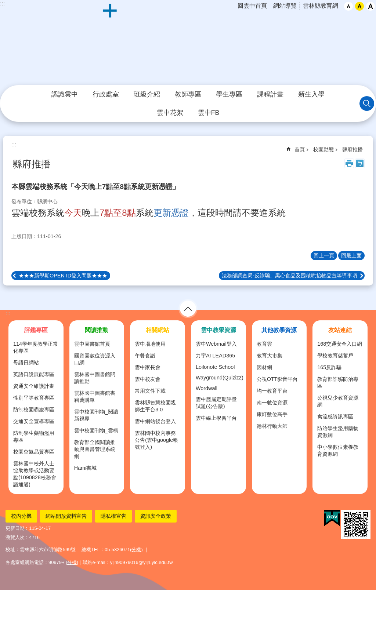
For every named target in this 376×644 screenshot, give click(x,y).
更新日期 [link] (15, 528)
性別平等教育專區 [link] (33, 398)
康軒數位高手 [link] (272, 414)
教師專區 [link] (188, 94)
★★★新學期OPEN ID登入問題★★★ (63, 276)
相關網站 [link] (157, 330)
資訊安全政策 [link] (155, 516)
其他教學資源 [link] (279, 330)
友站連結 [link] (340, 330)
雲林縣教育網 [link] (320, 6)
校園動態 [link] (323, 149)
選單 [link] (188, 309)
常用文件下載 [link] (150, 391)
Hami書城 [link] (85, 468)
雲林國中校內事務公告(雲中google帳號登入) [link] (156, 440)
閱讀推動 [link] (96, 330)
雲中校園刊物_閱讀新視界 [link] (96, 415)
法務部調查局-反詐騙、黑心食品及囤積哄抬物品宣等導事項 (289, 276)
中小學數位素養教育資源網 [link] (337, 450)
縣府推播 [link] (352, 149)
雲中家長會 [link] (147, 367)
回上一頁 (324, 255)
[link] (332, 518)
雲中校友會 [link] (147, 379)
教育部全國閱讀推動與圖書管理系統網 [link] (94, 449)
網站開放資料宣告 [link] (66, 516)
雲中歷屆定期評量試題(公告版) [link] (216, 402)
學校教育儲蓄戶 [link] (335, 356)
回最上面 (351, 255)
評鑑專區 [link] (36, 330)
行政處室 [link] (106, 94)
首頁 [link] (299, 149)
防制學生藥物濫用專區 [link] (33, 436)
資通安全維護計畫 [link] (33, 386)
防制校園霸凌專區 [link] (33, 409)
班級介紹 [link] (147, 94)
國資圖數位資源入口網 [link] (94, 359)
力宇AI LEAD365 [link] (215, 356)
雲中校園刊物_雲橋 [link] (96, 430)
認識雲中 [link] (64, 94)
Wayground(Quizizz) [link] (219, 378)
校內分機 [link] (21, 516)
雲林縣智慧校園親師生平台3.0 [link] (155, 406)
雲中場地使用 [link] (150, 344)
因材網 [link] (264, 367)
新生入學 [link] (311, 94)
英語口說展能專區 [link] (33, 374)
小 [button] (348, 6)
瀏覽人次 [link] (15, 537)
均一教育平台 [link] (272, 391)
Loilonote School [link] (215, 367)
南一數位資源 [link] (272, 402)
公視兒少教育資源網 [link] (337, 401)
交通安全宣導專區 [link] (33, 421)
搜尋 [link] (366, 103)
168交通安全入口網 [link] (339, 344)
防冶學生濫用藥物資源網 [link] (337, 431)
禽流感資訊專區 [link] (335, 416)
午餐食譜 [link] (145, 356)
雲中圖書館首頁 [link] (92, 344)
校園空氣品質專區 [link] (33, 452)
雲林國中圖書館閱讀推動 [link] (94, 377)
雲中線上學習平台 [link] (216, 418)
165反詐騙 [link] (329, 367)
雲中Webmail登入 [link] (216, 344)
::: (8, 313)
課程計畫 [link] (270, 94)
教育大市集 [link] (269, 356)
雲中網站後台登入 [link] (155, 421)
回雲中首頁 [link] (252, 6)
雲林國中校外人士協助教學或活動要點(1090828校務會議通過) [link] (34, 474)
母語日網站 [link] (26, 362)
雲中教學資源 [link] (218, 330)
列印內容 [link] (349, 163)
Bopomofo (360, 163)
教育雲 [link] (264, 344)
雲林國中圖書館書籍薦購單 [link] (94, 396)
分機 (136, 549)
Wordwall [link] (206, 388)
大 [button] (370, 6)
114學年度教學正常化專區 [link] (35, 347)
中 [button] (359, 6)
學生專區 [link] (229, 94)
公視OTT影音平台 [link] (277, 379)
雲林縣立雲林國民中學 (188, 43)
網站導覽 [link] (285, 6)
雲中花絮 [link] (170, 112)
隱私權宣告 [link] (113, 516)
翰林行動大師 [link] (272, 426)
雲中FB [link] (208, 112)
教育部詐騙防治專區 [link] (337, 382)
